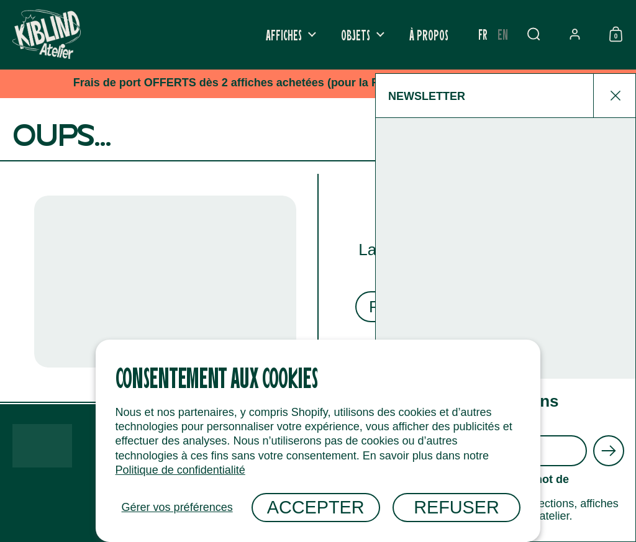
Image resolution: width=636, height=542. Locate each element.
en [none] (502, 34)
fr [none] (483, 34)
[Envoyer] (608, 450)
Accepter (316, 507)
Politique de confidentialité (180, 470)
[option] (503, 34)
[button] (533, 34)
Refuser (456, 507)
